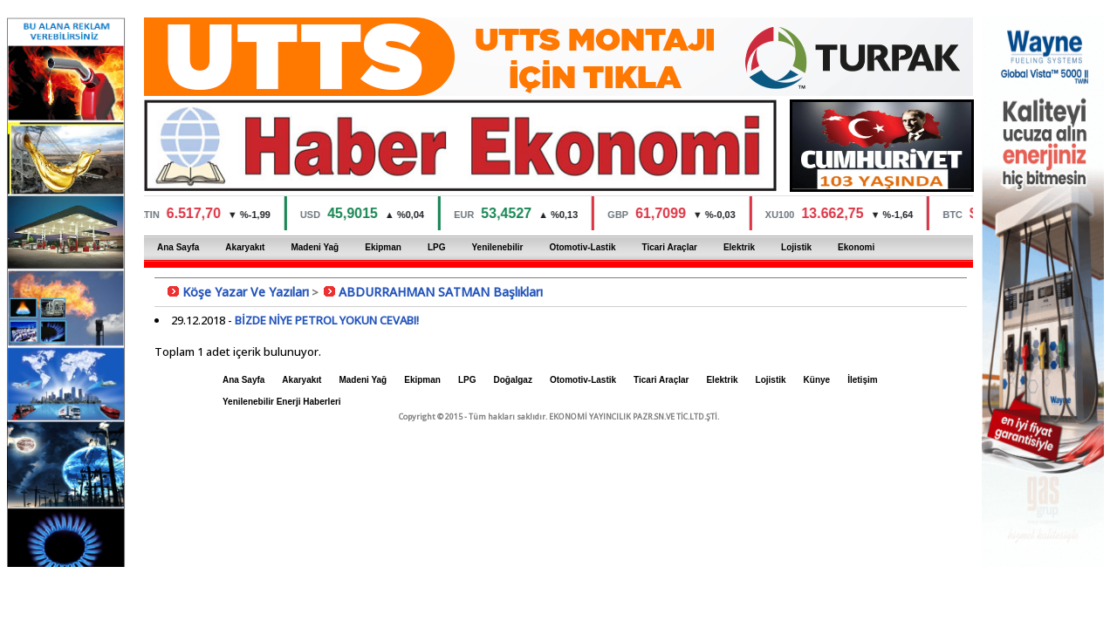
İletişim (862, 380)
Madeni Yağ (315, 247)
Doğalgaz (512, 380)
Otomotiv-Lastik (582, 247)
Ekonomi (856, 247)
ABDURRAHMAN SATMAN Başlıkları (441, 291)
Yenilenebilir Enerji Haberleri (282, 401)
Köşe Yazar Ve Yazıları (245, 291)
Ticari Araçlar (669, 247)
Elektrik (739, 247)
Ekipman (383, 247)
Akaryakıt (244, 247)
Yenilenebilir (497, 247)
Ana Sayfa (178, 247)
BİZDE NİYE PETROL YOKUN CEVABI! (327, 320)
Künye (817, 380)
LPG (437, 247)
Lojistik (796, 247)
